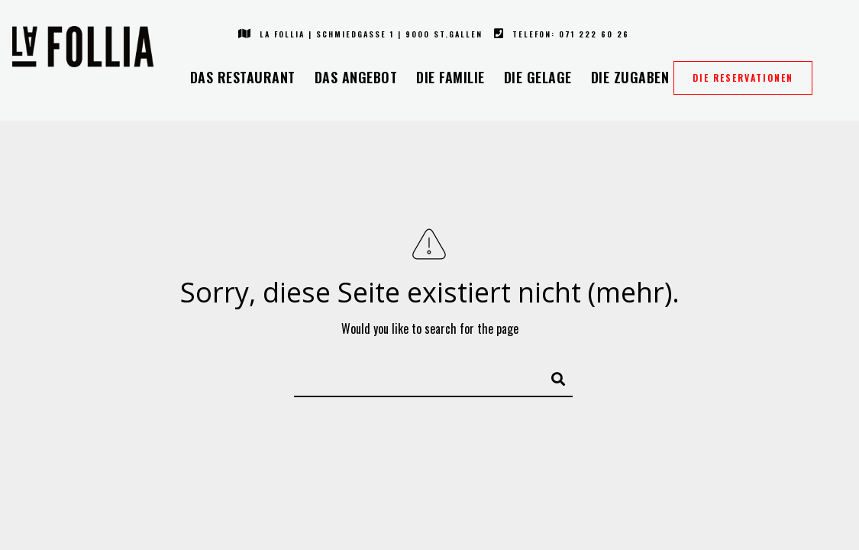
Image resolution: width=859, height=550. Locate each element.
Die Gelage (538, 77)
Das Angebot (356, 77)
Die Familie (450, 77)
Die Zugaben (630, 77)
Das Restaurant (242, 77)
